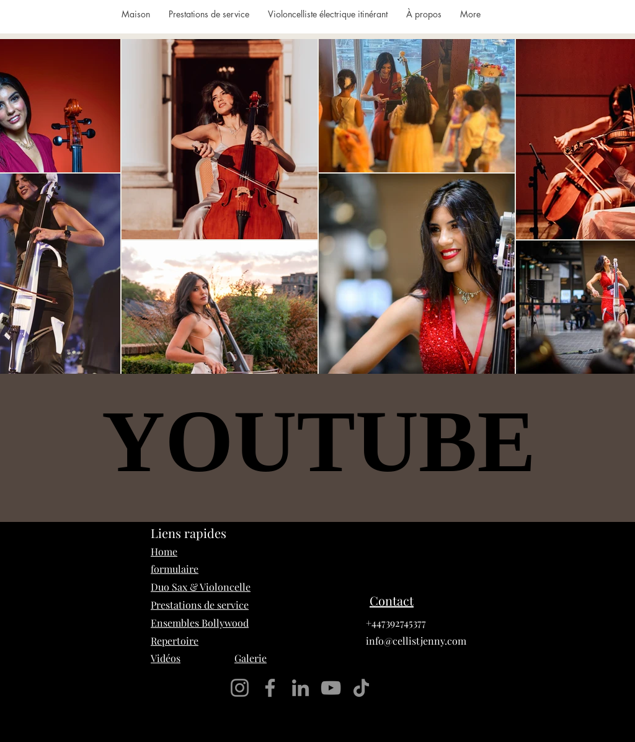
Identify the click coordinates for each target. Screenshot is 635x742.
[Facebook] (270, 688)
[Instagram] (240, 688)
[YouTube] (331, 688)
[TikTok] (361, 688)
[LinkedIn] (300, 688)
